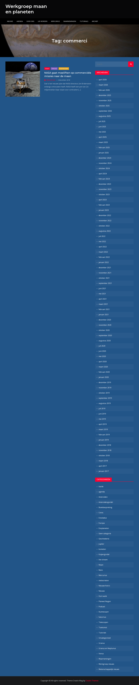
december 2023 (105, 184)
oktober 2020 (104, 330)
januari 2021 (104, 314)
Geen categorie (105, 533)
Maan (47, 68)
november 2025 (105, 100)
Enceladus (103, 518)
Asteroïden (103, 497)
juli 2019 (102, 408)
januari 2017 (104, 471)
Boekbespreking (105, 507)
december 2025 (105, 95)
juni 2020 (102, 351)
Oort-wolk (103, 596)
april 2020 (103, 361)
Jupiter (101, 544)
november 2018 (105, 450)
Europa (102, 523)
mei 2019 (102, 419)
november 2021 (105, 273)
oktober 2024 (104, 168)
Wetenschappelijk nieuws (109, 669)
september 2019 (105, 398)
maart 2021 (103, 304)
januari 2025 (104, 153)
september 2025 (105, 111)
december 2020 (105, 320)
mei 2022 (102, 241)
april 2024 (103, 173)
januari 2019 (104, 440)
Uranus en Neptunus (107, 648)
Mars (101, 570)
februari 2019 (104, 434)
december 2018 (105, 445)
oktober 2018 (104, 455)
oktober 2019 (104, 393)
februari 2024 (104, 179)
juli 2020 (102, 346)
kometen (102, 549)
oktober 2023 (104, 194)
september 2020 (105, 335)
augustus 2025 (105, 116)
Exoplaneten (104, 528)
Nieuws (10, 21)
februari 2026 (104, 90)
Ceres (101, 512)
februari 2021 (104, 309)
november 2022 (105, 220)
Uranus (102, 643)
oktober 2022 (104, 226)
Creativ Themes (92, 680)
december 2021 (105, 267)
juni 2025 (102, 126)
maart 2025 (103, 142)
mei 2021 (102, 293)
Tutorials (84, 21)
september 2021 (105, 283)
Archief (95, 21)
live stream (103, 559)
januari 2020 (104, 377)
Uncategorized (105, 638)
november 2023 (105, 189)
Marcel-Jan (51, 80)
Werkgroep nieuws (106, 664)
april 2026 (103, 79)
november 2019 (105, 387)
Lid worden (42, 21)
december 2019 (105, 382)
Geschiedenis (104, 539)
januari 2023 (104, 210)
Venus (101, 653)
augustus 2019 (105, 403)
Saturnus (102, 617)
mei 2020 (102, 356)
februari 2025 (104, 147)
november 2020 (105, 325)
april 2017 (103, 466)
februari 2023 (104, 205)
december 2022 (105, 215)
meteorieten (104, 580)
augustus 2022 (105, 231)
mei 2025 (102, 132)
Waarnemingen (69, 21)
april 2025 (103, 137)
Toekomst (103, 627)
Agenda (20, 21)
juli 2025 (102, 121)
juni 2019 (102, 414)
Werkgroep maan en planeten (26, 9)
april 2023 (103, 199)
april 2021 (103, 299)
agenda (102, 492)
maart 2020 (103, 367)
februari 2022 (104, 257)
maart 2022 (103, 252)
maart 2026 (103, 85)
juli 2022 (102, 236)
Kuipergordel (104, 554)
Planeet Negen (105, 601)
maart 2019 (103, 429)
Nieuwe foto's (104, 586)
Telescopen (103, 622)
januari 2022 (104, 262)
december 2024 (105, 158)
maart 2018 (103, 461)
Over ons (30, 21)
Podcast (102, 606)
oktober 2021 (104, 278)
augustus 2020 (105, 340)
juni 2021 (102, 288)
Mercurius (55, 21)
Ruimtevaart (63, 68)
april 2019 (103, 424)
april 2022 (103, 246)
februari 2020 (104, 372)
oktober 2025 (104, 106)
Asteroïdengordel (106, 502)
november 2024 (105, 163)
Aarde (101, 486)
